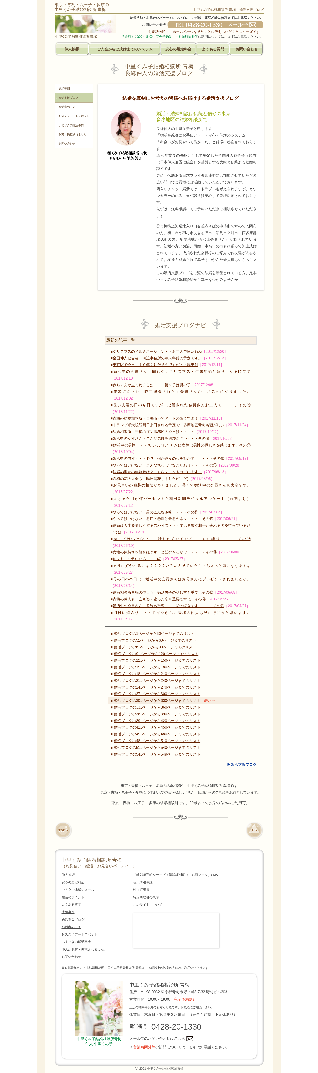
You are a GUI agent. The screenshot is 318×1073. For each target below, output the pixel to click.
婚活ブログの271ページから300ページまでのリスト (157, 694)
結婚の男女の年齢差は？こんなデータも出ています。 (157, 472)
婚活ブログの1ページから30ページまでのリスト (154, 634)
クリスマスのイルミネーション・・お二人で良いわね (157, 351)
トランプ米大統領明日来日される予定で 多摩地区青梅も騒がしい (168, 425)
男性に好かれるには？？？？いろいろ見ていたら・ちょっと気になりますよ (182, 566)
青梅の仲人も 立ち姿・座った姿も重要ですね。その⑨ (159, 599)
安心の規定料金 (178, 49)
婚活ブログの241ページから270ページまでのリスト (157, 687)
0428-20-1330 (176, 1026)
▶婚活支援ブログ (242, 764)
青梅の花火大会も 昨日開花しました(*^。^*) (150, 479)
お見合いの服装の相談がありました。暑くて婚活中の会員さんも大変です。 (182, 485)
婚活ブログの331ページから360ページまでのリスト (157, 707)
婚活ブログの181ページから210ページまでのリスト (157, 674)
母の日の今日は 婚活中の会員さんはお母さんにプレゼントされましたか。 (182, 579)
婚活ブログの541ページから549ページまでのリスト (157, 754)
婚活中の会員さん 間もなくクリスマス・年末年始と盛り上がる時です (182, 371)
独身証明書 (141, 890)
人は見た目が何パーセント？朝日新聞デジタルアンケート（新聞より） (182, 499)
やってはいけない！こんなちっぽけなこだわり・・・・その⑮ (165, 465)
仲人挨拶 (71, 49)
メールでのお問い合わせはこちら (161, 1038)
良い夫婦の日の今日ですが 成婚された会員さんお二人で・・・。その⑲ (181, 405)
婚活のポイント (73, 897)
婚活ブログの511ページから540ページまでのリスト (157, 748)
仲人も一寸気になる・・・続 (137, 559)
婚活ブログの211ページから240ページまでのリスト (157, 681)
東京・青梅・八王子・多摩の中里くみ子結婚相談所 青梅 (82, 7)
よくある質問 (213, 49)
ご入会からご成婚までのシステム (125, 49)
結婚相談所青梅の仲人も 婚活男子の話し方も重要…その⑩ (163, 592)
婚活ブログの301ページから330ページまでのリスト (157, 701)
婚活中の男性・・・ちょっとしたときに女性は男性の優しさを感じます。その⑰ (182, 445)
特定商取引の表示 (146, 897)
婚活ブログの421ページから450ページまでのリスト (157, 727)
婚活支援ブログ (68, 98)
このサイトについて (147, 904)
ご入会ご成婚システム (78, 890)
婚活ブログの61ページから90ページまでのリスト (155, 647)
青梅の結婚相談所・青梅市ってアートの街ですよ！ (155, 418)
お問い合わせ (247, 49)
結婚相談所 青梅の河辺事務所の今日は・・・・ (153, 432)
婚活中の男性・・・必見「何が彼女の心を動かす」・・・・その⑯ (168, 458)
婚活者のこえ (67, 107)
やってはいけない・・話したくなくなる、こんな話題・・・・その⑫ (181, 539)
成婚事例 (64, 88)
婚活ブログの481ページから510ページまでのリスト (157, 741)
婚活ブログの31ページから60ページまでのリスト (155, 640)
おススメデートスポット (74, 116)
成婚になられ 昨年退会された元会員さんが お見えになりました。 (181, 391)
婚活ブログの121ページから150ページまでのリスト (157, 660)
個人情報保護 (143, 882)
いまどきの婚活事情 (71, 125)
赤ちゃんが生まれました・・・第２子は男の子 (152, 385)
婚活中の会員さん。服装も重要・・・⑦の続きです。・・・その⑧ (168, 606)
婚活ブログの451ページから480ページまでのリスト (157, 734)
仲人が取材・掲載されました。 (84, 949)
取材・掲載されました (72, 134)
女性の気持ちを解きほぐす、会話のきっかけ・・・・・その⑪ (165, 552)
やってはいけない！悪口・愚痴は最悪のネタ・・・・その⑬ (163, 519)
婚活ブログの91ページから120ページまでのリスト (156, 654)
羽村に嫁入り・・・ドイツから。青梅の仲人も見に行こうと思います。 (182, 613)
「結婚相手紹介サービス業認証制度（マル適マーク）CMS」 (177, 875)
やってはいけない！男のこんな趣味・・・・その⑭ (155, 512)
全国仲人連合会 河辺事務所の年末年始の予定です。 (157, 358)
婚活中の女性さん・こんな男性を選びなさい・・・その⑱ (161, 438)
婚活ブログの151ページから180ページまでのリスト (157, 667)
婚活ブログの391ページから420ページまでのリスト (157, 721)
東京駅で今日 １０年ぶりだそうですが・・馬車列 (155, 365)
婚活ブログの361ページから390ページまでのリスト (157, 714)
